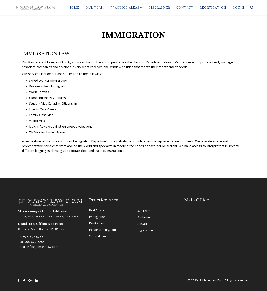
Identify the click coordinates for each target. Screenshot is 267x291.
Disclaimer (159, 7)
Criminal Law (97, 236)
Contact (185, 7)
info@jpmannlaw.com (43, 247)
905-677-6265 (35, 242)
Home (74, 7)
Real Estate (96, 210)
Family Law (96, 223)
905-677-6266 (33, 237)
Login (238, 7)
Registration (213, 7)
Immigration (97, 217)
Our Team (95, 7)
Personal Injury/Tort (102, 230)
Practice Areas (126, 7)
